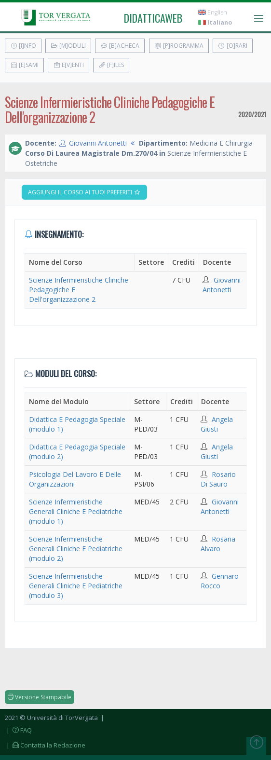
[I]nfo (23, 45)
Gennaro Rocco (220, 580)
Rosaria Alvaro (218, 543)
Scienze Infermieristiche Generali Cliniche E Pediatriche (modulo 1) (75, 511)
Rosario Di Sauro (218, 479)
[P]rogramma (178, 45)
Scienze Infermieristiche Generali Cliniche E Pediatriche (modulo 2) (75, 548)
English (212, 12)
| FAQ (18, 730)
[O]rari (232, 45)
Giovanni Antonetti (98, 143)
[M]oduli (68, 45)
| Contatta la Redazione (45, 745)
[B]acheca (119, 45)
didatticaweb (153, 18)
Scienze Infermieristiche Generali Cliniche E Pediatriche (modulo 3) (75, 585)
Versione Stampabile (39, 697)
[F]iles (111, 65)
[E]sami (24, 65)
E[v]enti (68, 65)
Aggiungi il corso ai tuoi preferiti (84, 192)
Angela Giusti (217, 424)
